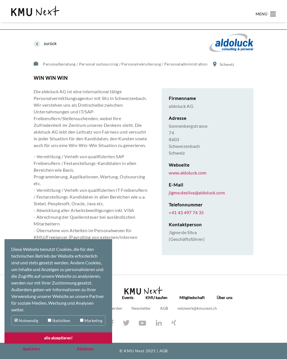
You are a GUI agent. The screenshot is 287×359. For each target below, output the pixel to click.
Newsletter (141, 308)
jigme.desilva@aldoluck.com (197, 192)
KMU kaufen (156, 298)
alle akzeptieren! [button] (58, 337)
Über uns (224, 298)
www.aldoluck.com (187, 173)
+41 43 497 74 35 (186, 212)
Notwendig (26, 320)
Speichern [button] (31, 348)
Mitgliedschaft (192, 298)
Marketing (91, 320)
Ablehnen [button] (85, 348)
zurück (50, 43)
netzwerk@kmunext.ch (197, 308)
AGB (164, 308)
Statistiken (59, 320)
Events (127, 298)
